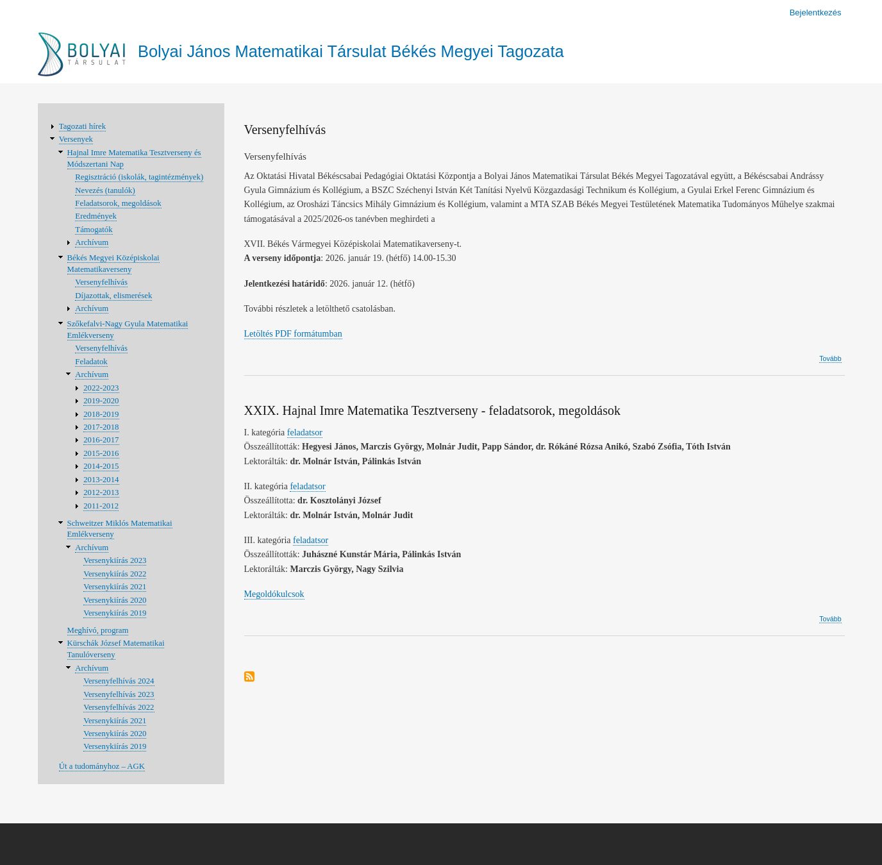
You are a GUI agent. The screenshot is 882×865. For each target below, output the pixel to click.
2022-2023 (101, 387)
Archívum (91, 242)
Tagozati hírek (82, 126)
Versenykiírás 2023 (114, 560)
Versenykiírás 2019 (114, 613)
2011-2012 (101, 505)
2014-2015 (101, 466)
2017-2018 (101, 427)
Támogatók (93, 229)
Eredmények (96, 216)
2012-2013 (101, 492)
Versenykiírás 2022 (114, 573)
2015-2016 (101, 453)
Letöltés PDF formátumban (293, 334)
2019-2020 (101, 400)
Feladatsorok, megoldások (118, 203)
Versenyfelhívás (101, 282)
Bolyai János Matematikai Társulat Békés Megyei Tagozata (351, 51)
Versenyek (76, 139)
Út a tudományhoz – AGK (102, 766)
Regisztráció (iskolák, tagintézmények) (139, 176)
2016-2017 (101, 439)
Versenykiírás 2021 (114, 586)
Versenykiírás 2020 (114, 600)
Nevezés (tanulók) (105, 190)
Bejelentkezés (816, 12)
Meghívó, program (98, 630)
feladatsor (304, 432)
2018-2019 (101, 414)
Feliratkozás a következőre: (249, 677)
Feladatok (91, 361)
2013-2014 (101, 479)
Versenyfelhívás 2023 (118, 694)
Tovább (830, 358)
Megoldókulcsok (274, 594)
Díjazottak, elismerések (113, 295)
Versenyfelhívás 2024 (118, 680)
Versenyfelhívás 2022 (118, 707)
